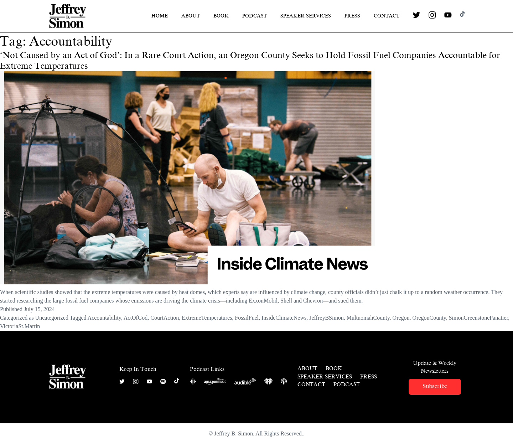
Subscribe (435, 386)
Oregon (401, 318)
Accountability (104, 318)
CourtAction (164, 318)
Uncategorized (51, 318)
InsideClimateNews (283, 318)
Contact (386, 16)
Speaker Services (305, 16)
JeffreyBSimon (326, 318)
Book (221, 16)
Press (352, 16)
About (190, 16)
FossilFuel (247, 318)
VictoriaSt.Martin (20, 326)
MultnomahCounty (368, 318)
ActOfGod (136, 318)
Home (159, 16)
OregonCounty (429, 318)
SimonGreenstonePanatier (478, 318)
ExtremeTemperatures (207, 318)
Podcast (254, 16)
